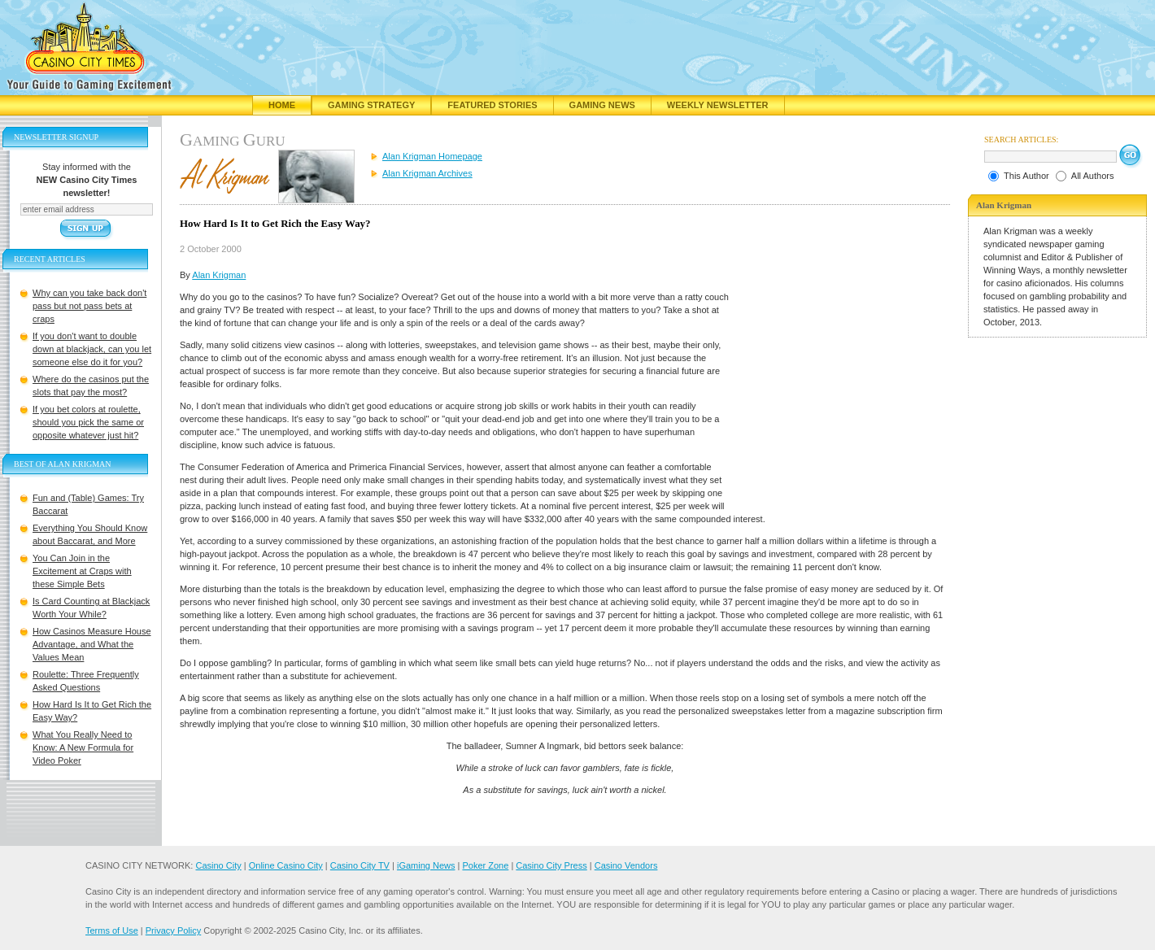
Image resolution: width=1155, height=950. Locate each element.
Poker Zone (485, 865)
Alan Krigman (219, 275)
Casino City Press (551, 865)
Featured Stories (492, 105)
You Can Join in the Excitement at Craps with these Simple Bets (82, 571)
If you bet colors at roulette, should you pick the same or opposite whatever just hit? (88, 422)
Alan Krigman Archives (427, 173)
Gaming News (602, 105)
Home (281, 105)
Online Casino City (286, 865)
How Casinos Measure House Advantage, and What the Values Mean (92, 644)
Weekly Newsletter (718, 105)
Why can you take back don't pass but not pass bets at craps (89, 306)
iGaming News (426, 865)
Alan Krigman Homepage (432, 156)
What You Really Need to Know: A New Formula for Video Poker (83, 747)
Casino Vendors (626, 865)
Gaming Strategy (371, 105)
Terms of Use (111, 930)
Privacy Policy (173, 930)
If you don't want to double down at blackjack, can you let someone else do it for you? (92, 349)
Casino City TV (360, 865)
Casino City (218, 865)
